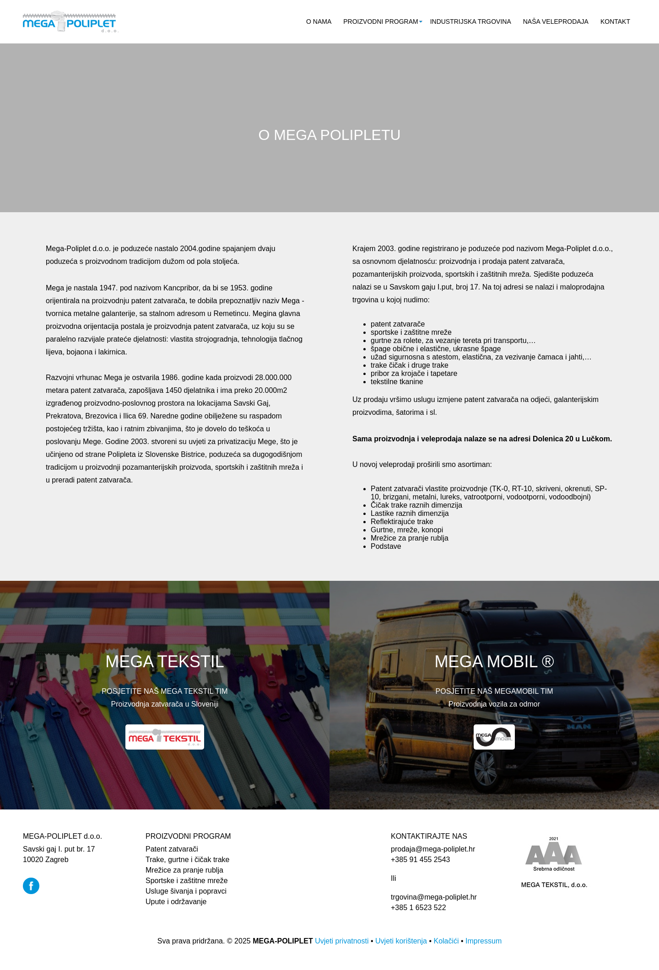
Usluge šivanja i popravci (186, 891)
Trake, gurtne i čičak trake (187, 859)
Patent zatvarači (172, 849)
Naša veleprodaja (556, 21)
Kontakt (615, 21)
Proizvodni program (380, 21)
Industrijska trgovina (470, 21)
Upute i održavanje (176, 902)
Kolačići (446, 941)
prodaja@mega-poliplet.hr (433, 849)
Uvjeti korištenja (401, 941)
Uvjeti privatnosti (341, 941)
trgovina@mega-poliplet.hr (434, 897)
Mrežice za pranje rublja (184, 870)
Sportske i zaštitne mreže (187, 880)
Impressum (483, 941)
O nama (318, 21)
